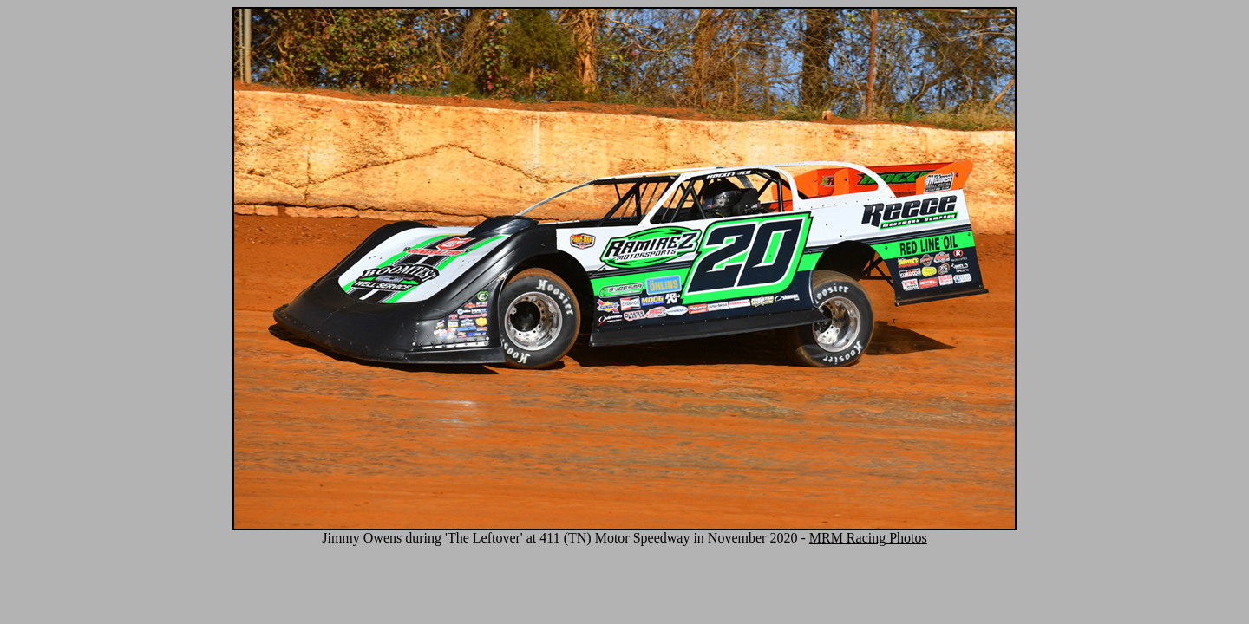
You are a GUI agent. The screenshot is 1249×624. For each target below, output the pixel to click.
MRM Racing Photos (868, 537)
